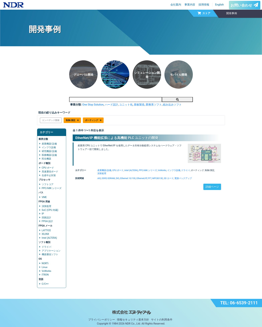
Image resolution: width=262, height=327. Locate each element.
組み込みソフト (172, 104)
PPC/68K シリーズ (51, 188)
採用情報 (204, 4)
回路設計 (46, 217)
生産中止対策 (49, 175)
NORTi (45, 263)
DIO (117, 178)
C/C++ (45, 283)
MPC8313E (157, 178)
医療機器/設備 (49, 155)
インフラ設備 (49, 147)
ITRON (45, 274)
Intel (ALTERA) (49, 237)
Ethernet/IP (142, 178)
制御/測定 (72, 120)
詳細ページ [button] (212, 186)
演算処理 (46, 206)
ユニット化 (126, 104)
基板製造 (139, 104)
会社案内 (175, 4)
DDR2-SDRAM (108, 178)
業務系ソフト (154, 104)
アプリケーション (51, 250)
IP (43, 213)
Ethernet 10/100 (128, 178)
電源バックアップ (183, 178)
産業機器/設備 (49, 143)
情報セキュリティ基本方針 (133, 319)
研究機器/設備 (49, 151)
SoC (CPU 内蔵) (50, 210)
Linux (44, 267)
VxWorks (46, 271)
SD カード (169, 178)
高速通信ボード (50, 171)
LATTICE (46, 230)
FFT (149, 178)
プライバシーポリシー (101, 319)
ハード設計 (111, 104)
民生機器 (46, 158)
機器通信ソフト (50, 254)
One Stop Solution (92, 104)
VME (44, 197)
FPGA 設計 (47, 221)
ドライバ (46, 247)
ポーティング (93, 120)
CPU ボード (48, 167)
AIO (99, 178)
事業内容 (189, 4)
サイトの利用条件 (161, 319)
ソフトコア (47, 184)
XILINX (45, 234)
